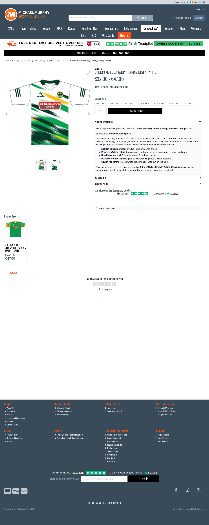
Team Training (28, 28)
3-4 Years (100, 103)
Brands (8, 414)
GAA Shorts (110, 458)
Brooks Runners (162, 438)
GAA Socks (110, 461)
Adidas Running (162, 434)
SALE (11, 28)
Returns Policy (61, 414)
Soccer (47, 28)
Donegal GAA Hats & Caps (165, 411)
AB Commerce (199, 509)
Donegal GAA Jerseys (164, 408)
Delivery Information (63, 411)
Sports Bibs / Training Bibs (116, 434)
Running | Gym (90, 28)
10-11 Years (158, 103)
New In (124, 35)
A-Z (94, 35)
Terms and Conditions (14, 438)
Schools (169, 28)
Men (182, 28)
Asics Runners (161, 441)
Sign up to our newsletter (64, 478)
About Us (9, 408)
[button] (88, 73)
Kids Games (130, 28)
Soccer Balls (111, 454)
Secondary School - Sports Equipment (70, 438)
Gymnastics (111, 28)
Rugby (71, 28)
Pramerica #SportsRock (15, 418)
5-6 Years (115, 103)
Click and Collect (62, 408)
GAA (59, 28)
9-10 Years (143, 103)
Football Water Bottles (114, 444)
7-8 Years (129, 103)
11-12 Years (174, 103)
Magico (181, 509)
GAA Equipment (111, 441)
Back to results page (107, 208)
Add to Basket (135, 111)
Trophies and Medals (114, 411)
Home (177, 2)
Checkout (198, 18)
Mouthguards (111, 448)
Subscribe (143, 478)
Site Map (9, 441)
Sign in (197, 9)
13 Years (188, 103)
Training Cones (111, 451)
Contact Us (185, 2)
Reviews (12, 272)
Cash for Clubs (11, 424)
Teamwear (110, 408)
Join (203, 9)
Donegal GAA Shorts (163, 414)
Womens (196, 28)
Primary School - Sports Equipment (69, 434)
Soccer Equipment (113, 438)
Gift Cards (108, 35)
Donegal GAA (151, 28)
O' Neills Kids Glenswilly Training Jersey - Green (15, 247)
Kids (83, 35)
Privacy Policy (11, 434)
